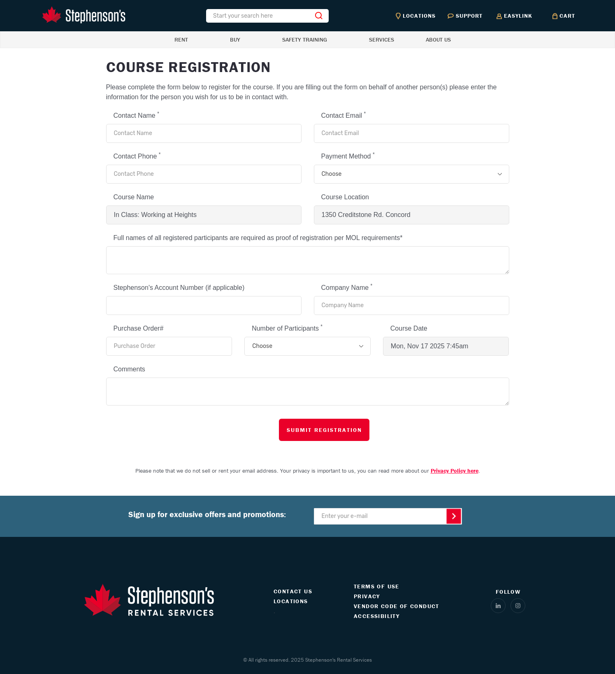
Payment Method (348, 156)
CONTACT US (293, 591)
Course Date (408, 328)
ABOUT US (438, 39)
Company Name (347, 287)
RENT (181, 39)
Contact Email (343, 115)
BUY (235, 39)
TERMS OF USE (376, 586)
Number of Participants (287, 328)
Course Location (345, 197)
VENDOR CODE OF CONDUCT (396, 606)
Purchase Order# (139, 328)
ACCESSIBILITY (376, 616)
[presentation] (166, 430)
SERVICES (381, 39)
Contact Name (136, 115)
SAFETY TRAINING (304, 39)
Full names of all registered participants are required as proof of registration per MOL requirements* (258, 237)
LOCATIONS (291, 601)
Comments (129, 369)
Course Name (134, 197)
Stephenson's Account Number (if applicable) (179, 287)
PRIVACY (367, 596)
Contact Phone (137, 156)
